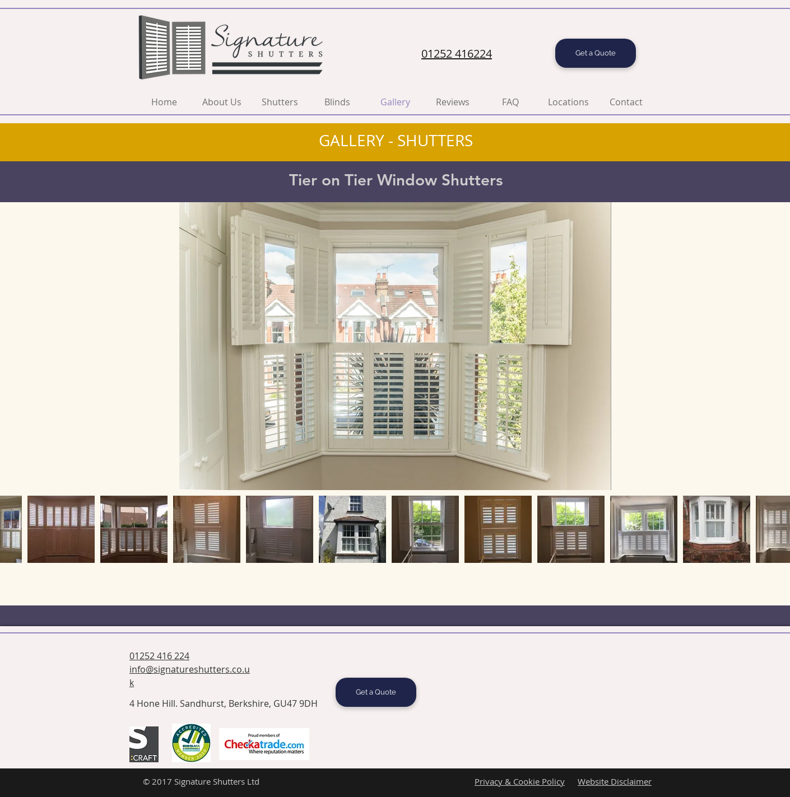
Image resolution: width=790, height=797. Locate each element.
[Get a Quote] (595, 53)
